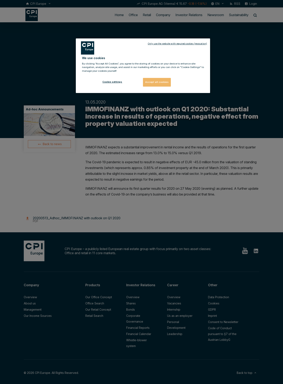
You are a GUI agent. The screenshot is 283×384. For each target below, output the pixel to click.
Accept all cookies (157, 82)
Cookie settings (112, 81)
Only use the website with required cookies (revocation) (177, 43)
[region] (143, 65)
